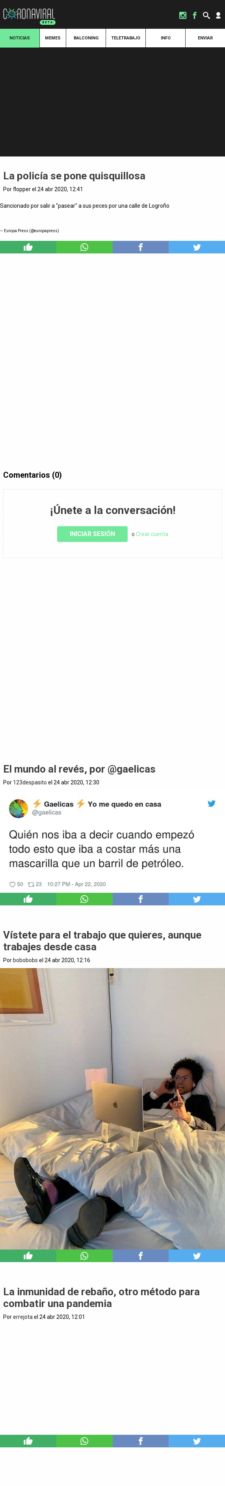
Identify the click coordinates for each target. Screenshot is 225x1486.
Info (166, 38)
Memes (53, 38)
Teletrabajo (125, 38)
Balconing (86, 38)
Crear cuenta (152, 534)
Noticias (19, 38)
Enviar (205, 38)
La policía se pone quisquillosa (74, 176)
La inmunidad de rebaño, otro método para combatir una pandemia (101, 1297)
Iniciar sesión (92, 534)
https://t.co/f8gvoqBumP (112, 222)
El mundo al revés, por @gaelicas (79, 769)
